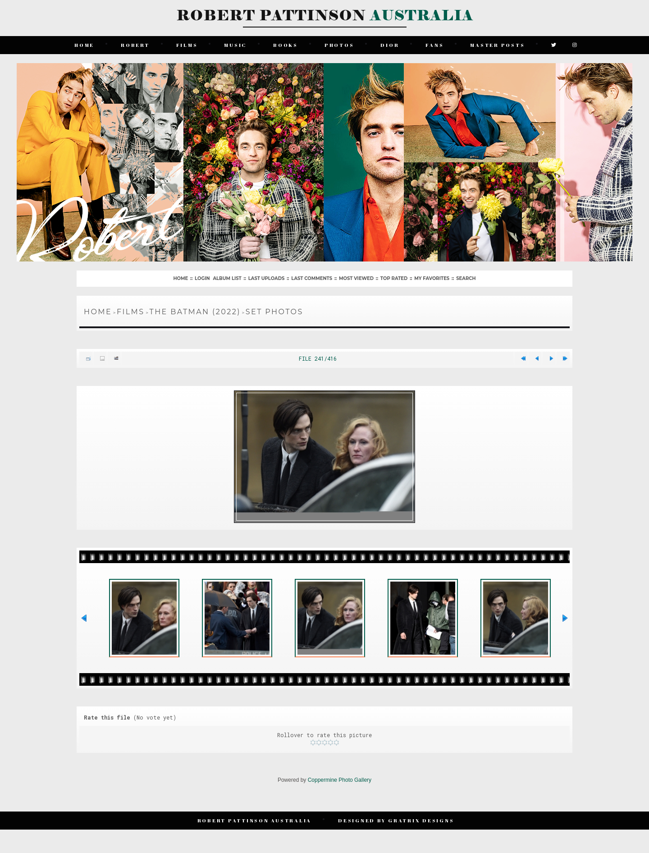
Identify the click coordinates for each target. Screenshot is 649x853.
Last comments (311, 278)
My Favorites (431, 278)
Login (202, 278)
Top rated (393, 278)
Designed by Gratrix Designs (396, 820)
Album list (227, 278)
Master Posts (497, 44)
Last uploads (266, 278)
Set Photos (274, 311)
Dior (389, 44)
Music (235, 44)
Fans (434, 44)
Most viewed (356, 278)
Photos (339, 44)
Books (285, 44)
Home (84, 44)
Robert (135, 44)
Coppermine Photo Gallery (339, 780)
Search (465, 278)
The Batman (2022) (195, 311)
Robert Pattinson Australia (254, 820)
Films (187, 44)
